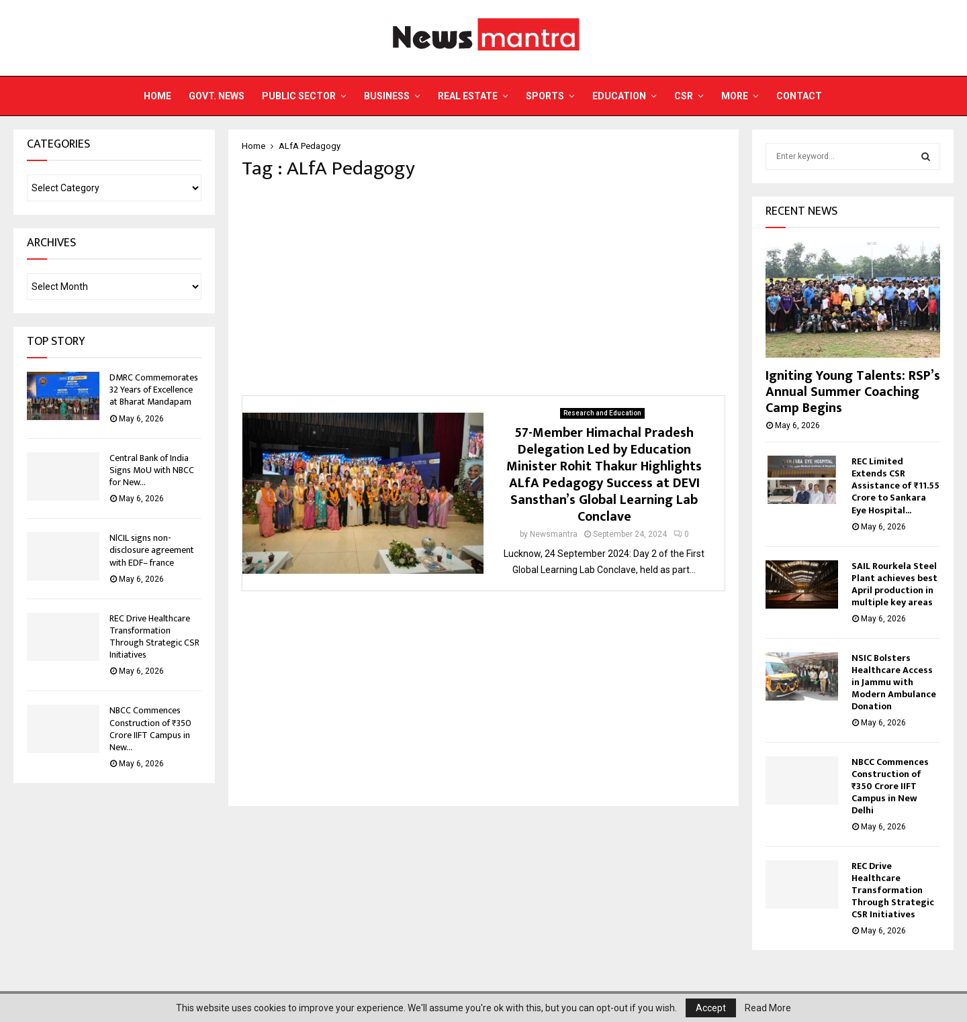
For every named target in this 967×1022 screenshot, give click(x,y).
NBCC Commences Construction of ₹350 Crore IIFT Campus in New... (150, 729)
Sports (545, 96)
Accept (711, 1008)
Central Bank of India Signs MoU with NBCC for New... (151, 470)
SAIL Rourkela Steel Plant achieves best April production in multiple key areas (894, 584)
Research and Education (602, 413)
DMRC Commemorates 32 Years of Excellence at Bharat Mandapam (153, 389)
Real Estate (468, 96)
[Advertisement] (483, 288)
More (734, 96)
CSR (683, 96)
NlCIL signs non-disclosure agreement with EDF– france (151, 550)
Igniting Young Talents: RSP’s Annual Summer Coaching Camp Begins (853, 391)
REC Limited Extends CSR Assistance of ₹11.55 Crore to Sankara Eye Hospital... (895, 485)
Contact (799, 96)
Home (157, 96)
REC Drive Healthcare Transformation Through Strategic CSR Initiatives (154, 637)
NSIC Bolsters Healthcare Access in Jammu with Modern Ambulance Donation (893, 682)
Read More (768, 1008)
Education (619, 96)
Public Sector (299, 96)
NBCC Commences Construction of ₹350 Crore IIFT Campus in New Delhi (890, 786)
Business (387, 96)
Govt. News (216, 96)
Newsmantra (554, 534)
